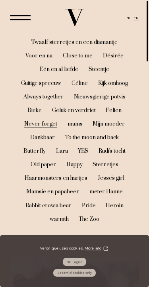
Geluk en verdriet (74, 110)
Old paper (43, 164)
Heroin (115, 205)
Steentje (99, 69)
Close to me (78, 55)
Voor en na (38, 55)
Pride (89, 205)
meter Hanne (106, 191)
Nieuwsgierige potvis (100, 96)
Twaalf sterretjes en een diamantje (74, 42)
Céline (80, 83)
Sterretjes (105, 164)
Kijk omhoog (113, 83)
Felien (114, 110)
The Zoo (89, 219)
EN (136, 18)
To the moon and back (92, 137)
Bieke (34, 110)
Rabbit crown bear (48, 205)
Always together (43, 96)
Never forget (40, 124)
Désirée (113, 55)
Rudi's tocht (112, 151)
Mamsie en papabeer (52, 191)
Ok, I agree (74, 262)
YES (83, 151)
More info (93, 248)
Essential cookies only (75, 273)
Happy (74, 164)
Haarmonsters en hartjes (56, 178)
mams (75, 124)
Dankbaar (42, 137)
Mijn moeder (109, 124)
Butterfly (34, 151)
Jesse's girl (111, 178)
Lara (62, 151)
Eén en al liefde (59, 69)
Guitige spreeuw (41, 83)
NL (128, 18)
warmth (59, 219)
